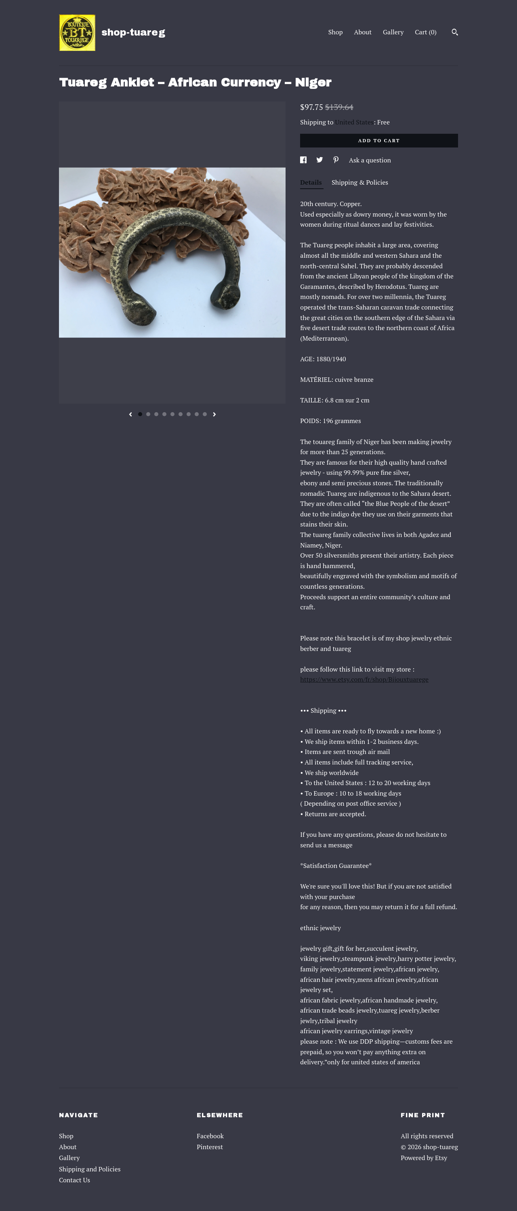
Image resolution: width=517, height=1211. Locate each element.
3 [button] (156, 414)
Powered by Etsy (424, 1157)
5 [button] (172, 414)
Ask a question (370, 160)
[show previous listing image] (130, 415)
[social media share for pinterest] (337, 160)
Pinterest (210, 1146)
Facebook (210, 1135)
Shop (335, 31)
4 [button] (164, 414)
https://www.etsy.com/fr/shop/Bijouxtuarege (364, 679)
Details (312, 182)
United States (354, 122)
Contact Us (74, 1179)
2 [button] (148, 414)
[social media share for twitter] (320, 160)
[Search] (455, 33)
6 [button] (181, 414)
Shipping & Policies (360, 182)
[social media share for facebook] (304, 160)
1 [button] (140, 414)
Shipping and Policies (90, 1169)
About (363, 31)
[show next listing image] (214, 415)
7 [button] (189, 414)
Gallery (393, 31)
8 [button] (197, 414)
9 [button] (205, 414)
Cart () (426, 31)
